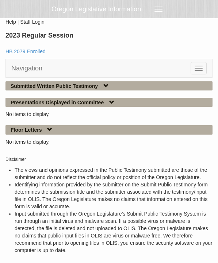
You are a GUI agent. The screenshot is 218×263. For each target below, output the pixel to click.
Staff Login (32, 22)
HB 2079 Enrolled (25, 51)
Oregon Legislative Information (96, 9)
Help (10, 22)
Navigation (26, 68)
